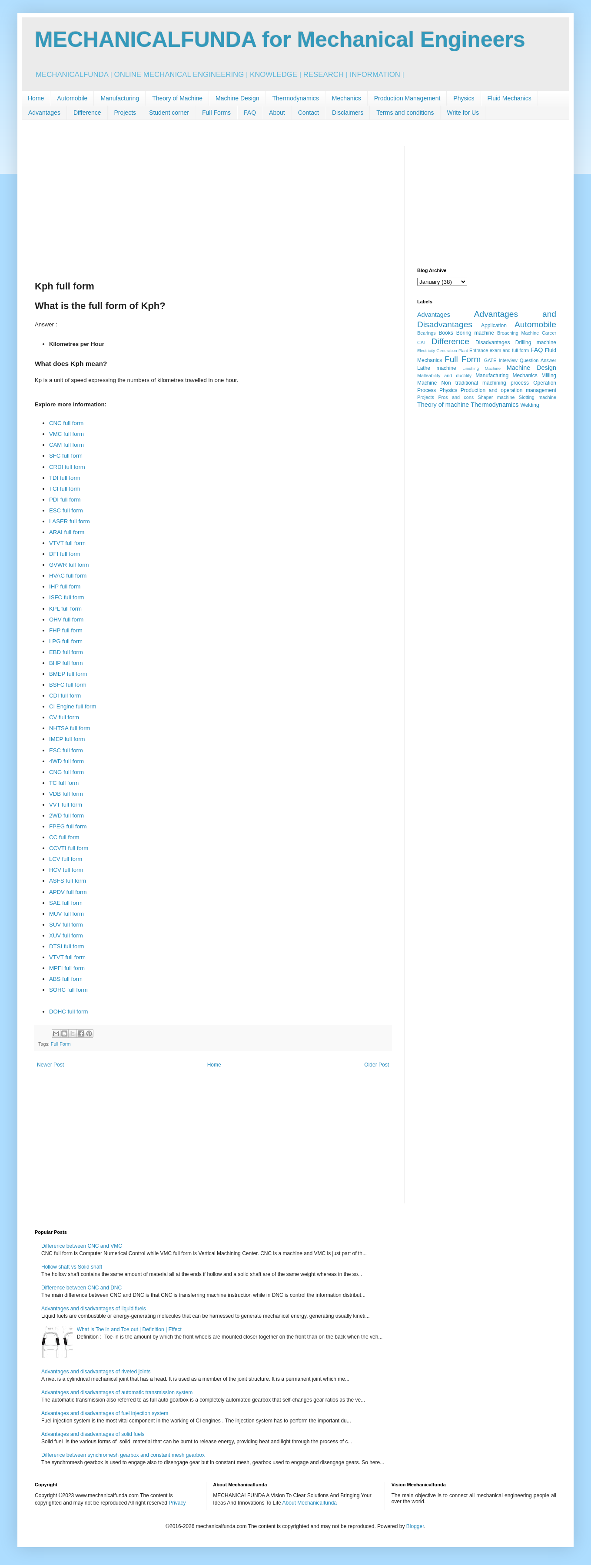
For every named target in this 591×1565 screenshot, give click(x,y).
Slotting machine (537, 397)
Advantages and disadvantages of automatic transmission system (117, 1392)
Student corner (169, 112)
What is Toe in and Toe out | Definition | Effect (129, 1329)
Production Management (407, 98)
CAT (421, 342)
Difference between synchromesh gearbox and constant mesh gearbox (123, 1455)
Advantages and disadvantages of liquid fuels (93, 1309)
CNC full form (66, 423)
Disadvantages (492, 342)
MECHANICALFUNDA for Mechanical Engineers (280, 39)
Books (445, 333)
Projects (125, 112)
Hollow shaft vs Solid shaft (71, 1267)
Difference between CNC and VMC (81, 1246)
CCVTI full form (68, 848)
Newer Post (50, 1065)
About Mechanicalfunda (309, 1503)
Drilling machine (535, 342)
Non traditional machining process (485, 383)
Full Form (61, 1044)
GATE (490, 360)
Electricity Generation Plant (442, 350)
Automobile (72, 98)
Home (36, 98)
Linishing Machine (481, 368)
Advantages (44, 112)
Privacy (177, 1503)
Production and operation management (508, 390)
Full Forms (216, 112)
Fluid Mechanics (509, 98)
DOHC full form (68, 1011)
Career (549, 333)
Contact (308, 112)
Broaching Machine (518, 333)
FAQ (250, 112)
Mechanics (346, 98)
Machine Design (237, 98)
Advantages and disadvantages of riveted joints (96, 1372)
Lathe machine (436, 368)
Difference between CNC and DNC (81, 1288)
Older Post (376, 1065)
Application (494, 325)
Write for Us (463, 112)
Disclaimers (347, 112)
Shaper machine (496, 397)
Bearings (426, 333)
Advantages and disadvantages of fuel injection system (104, 1413)
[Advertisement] (213, 207)
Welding (530, 405)
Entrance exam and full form (499, 350)
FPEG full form (67, 826)
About (277, 112)
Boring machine (475, 333)
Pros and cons (456, 397)
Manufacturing (119, 98)
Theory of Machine (177, 98)
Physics (463, 98)
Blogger (415, 1526)
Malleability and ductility (444, 375)
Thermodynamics (295, 98)
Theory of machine (443, 404)
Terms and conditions (405, 112)
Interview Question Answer (527, 360)
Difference (87, 112)
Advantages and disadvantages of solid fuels (93, 1434)
